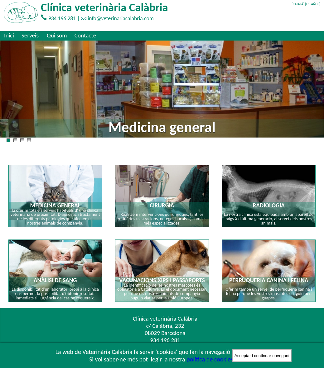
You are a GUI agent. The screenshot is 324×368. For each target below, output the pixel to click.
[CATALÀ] (298, 4)
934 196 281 (62, 18)
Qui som (57, 35)
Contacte (85, 35)
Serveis (30, 35)
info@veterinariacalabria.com (121, 18)
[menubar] (50, 35)
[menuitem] (9, 35)
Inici (9, 35)
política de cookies (209, 359)
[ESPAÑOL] (312, 4)
